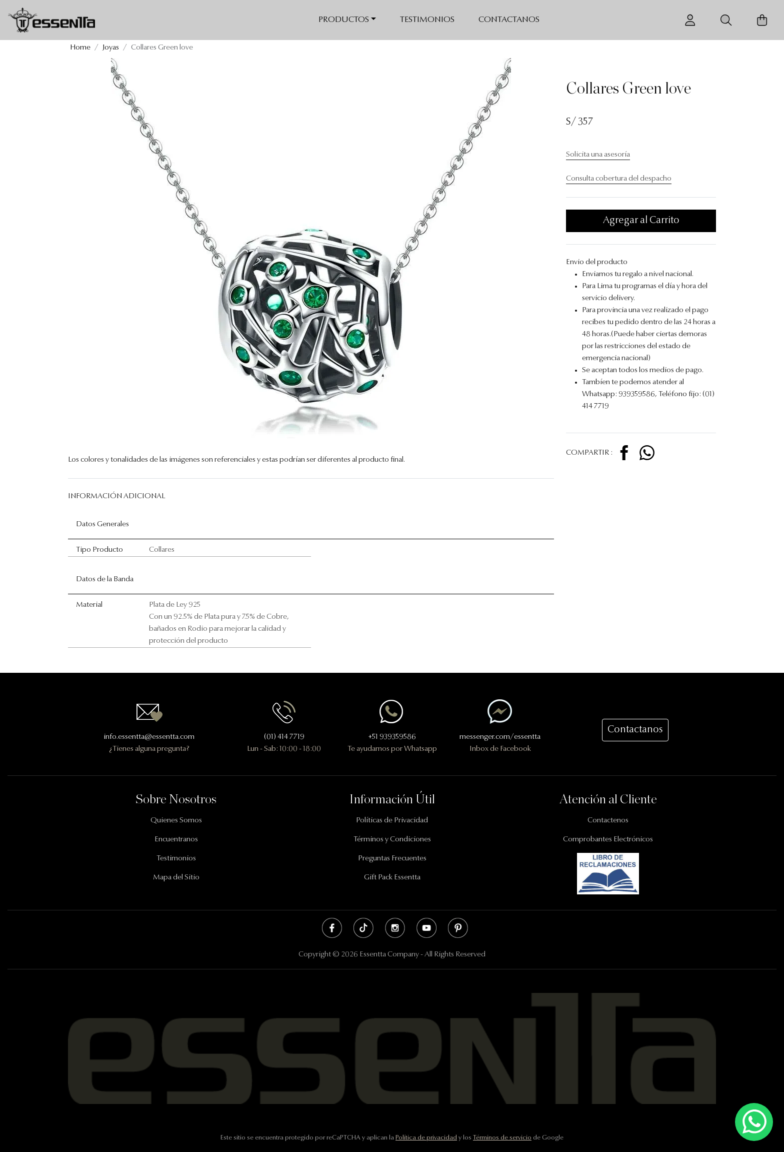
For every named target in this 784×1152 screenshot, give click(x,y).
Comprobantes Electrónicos (608, 839)
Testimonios (427, 20)
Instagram (395, 928)
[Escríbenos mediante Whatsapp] (754, 1122)
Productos (343, 20)
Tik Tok (364, 928)
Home (80, 48)
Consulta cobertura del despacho (619, 179)
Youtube (426, 928)
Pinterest (458, 928)
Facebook (332, 928)
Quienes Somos (176, 820)
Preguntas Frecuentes (392, 858)
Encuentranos (176, 839)
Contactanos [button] (635, 730)
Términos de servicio (502, 1137)
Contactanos (509, 20)
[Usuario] (690, 20)
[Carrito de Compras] (762, 20)
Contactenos (608, 820)
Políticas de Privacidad (392, 820)
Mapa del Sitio (176, 877)
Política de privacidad (426, 1137)
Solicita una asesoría (598, 155)
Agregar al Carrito (641, 221)
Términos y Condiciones (392, 839)
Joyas (110, 48)
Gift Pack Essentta (392, 877)
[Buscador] (726, 20)
